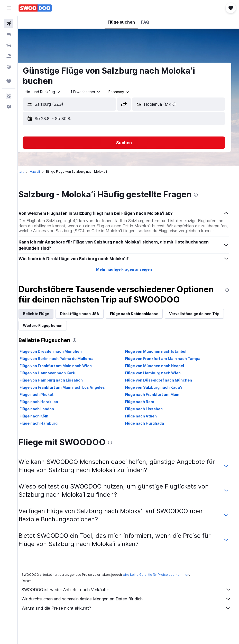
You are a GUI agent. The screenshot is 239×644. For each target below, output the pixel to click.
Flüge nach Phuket (45, 410)
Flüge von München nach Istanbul (160, 367)
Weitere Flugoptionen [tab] (113, 341)
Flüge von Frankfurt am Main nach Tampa (167, 374)
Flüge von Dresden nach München (60, 367)
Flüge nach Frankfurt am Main (157, 410)
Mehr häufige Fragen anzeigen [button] (128, 274)
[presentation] (205, 194)
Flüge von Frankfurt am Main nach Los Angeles (71, 403)
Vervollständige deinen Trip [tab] (57, 341)
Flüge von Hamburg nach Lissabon (60, 395)
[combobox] (128, 91)
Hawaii (44, 171)
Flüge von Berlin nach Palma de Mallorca (66, 374)
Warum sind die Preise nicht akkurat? (131, 623)
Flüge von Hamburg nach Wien (157, 388)
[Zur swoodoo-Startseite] (35, 8)
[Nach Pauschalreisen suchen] (8, 56)
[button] (8, 8)
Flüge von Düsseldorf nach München (163, 395)
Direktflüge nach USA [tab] (88, 329)
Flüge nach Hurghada (149, 438)
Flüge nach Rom (144, 417)
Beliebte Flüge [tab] (45, 329)
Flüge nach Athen (145, 431)
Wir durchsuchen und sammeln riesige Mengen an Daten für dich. (131, 614)
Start (29, 171)
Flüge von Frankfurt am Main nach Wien (65, 381)
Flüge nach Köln (43, 431)
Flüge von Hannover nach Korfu (57, 388)
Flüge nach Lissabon (148, 424)
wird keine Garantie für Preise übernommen (165, 590)
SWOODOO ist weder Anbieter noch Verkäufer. (131, 605)
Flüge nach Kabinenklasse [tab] (143, 329)
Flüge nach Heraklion (48, 417)
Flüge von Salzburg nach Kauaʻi (158, 403)
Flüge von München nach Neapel (159, 381)
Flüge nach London (46, 424)
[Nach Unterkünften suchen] (8, 34)
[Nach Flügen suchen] (8, 23)
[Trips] (8, 81)
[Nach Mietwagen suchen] (8, 45)
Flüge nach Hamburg (48, 438)
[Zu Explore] (8, 67)
